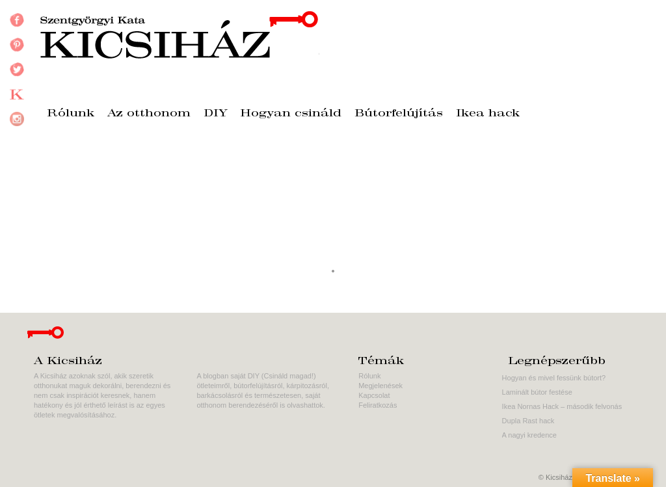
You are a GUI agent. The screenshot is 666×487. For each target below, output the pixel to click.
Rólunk (70, 113)
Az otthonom (149, 113)
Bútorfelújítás (398, 113)
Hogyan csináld (291, 113)
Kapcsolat (374, 395)
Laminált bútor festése (537, 392)
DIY (216, 113)
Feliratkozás (377, 405)
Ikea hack (488, 113)
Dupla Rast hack (528, 421)
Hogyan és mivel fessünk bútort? (554, 378)
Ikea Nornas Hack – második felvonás (562, 406)
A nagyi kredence (529, 435)
